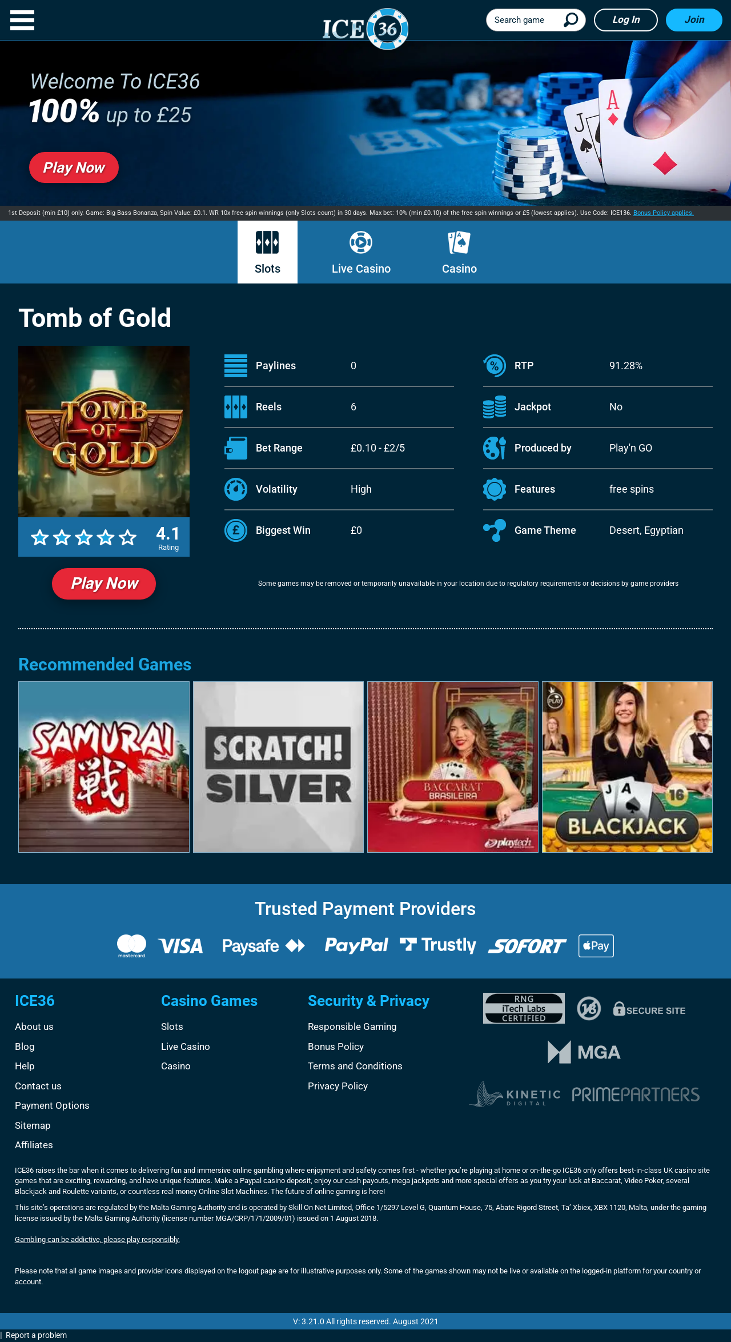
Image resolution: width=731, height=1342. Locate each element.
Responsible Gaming (352, 1026)
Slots (267, 253)
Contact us (38, 1086)
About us (34, 1026)
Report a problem (36, 1335)
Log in (626, 19)
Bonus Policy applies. (663, 213)
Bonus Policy (336, 1046)
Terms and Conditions (355, 1066)
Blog (25, 1046)
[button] (22, 20)
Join (694, 19)
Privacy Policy (338, 1086)
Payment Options (52, 1105)
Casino (459, 253)
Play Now (104, 583)
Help (25, 1066)
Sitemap (33, 1125)
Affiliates (34, 1145)
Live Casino (361, 253)
